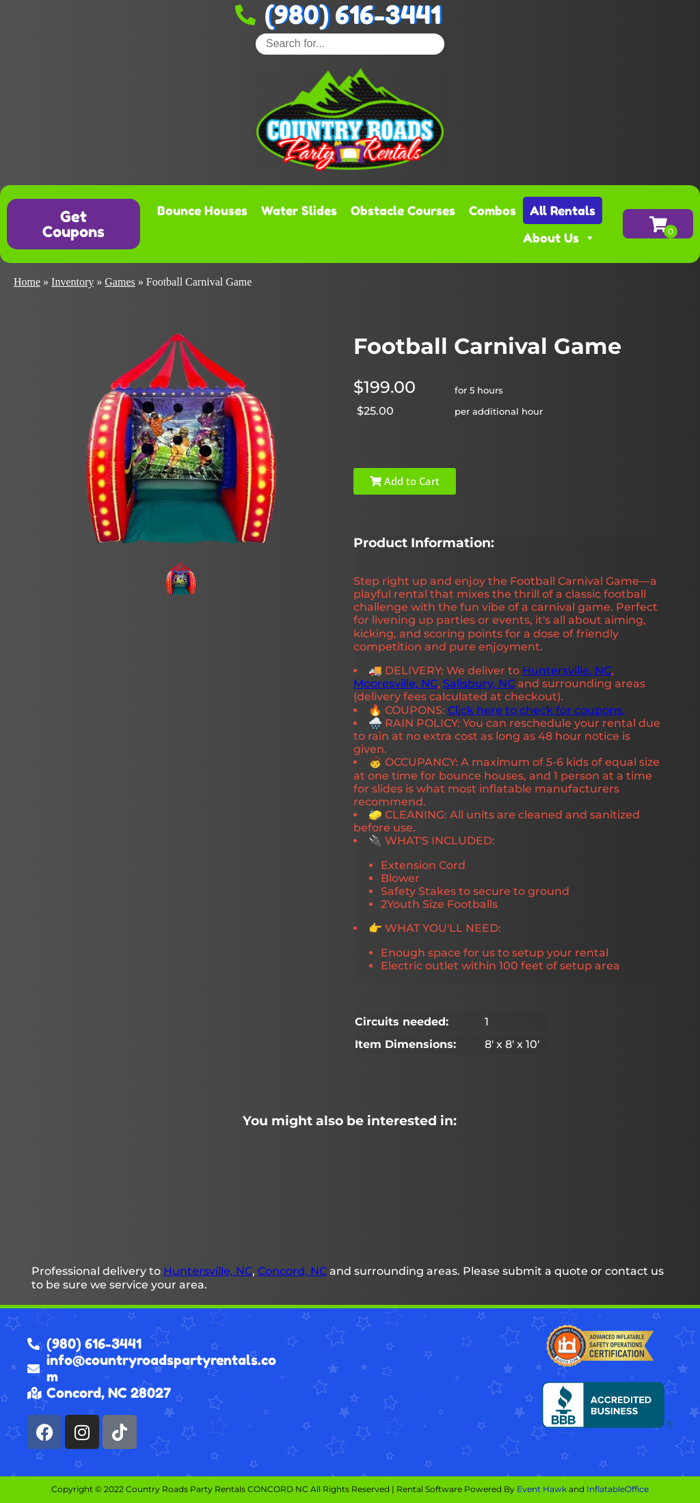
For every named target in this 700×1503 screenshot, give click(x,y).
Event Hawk (542, 1489)
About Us (559, 237)
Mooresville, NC (395, 683)
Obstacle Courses (403, 210)
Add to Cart (405, 481)
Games (120, 282)
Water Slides (299, 210)
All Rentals (562, 210)
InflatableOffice (618, 1489)
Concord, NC (292, 1271)
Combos (492, 210)
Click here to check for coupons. (536, 710)
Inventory (72, 282)
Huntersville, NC (566, 670)
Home (27, 282)
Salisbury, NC (479, 683)
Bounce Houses (202, 210)
